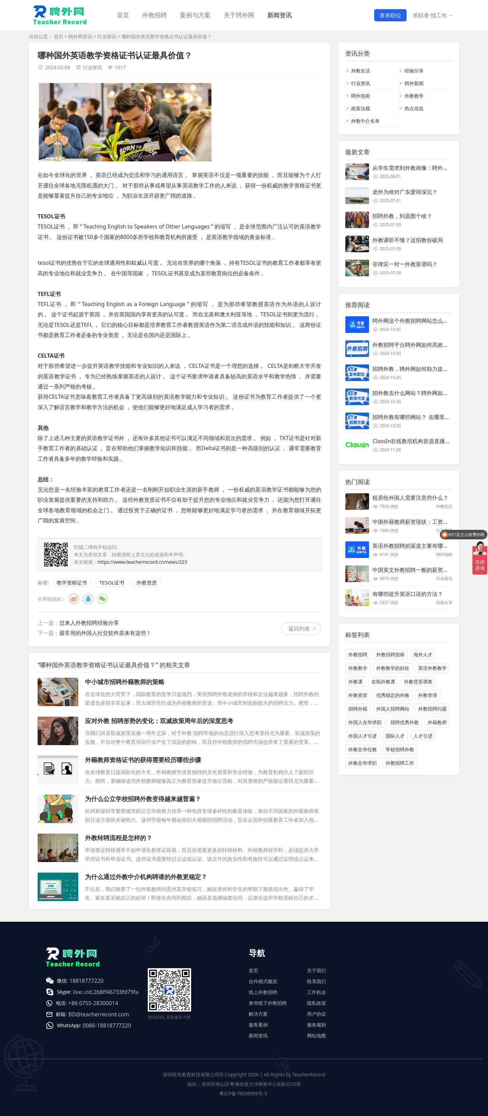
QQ (88, 599)
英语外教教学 (432, 668)
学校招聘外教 (400, 749)
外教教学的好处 (392, 668)
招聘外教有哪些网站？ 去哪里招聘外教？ (421, 417)
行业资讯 (106, 36)
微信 (102, 599)
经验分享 (414, 70)
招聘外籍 (357, 708)
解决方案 (258, 1014)
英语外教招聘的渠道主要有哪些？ (413, 546)
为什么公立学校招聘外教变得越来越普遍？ (143, 799)
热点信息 (414, 108)
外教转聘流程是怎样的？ (118, 838)
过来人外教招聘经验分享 (89, 622)
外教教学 (414, 96)
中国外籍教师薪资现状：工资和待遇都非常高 (426, 521)
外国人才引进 (362, 736)
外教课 (355, 681)
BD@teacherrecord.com (98, 1014)
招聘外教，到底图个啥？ (402, 216)
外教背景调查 (418, 681)
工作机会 (316, 992)
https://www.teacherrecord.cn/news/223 (142, 562)
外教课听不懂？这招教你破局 (407, 240)
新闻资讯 (279, 15)
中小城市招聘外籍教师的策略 (124, 682)
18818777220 (86, 980)
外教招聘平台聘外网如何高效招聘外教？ (421, 344)
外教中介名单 (365, 121)
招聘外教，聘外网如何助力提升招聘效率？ (423, 369)
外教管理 (427, 695)
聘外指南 (360, 96)
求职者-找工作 (433, 15)
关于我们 (316, 970)
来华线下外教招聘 (268, 1003)
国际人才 (395, 736)
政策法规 (360, 108)
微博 (74, 599)
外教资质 (147, 582)
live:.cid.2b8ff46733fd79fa (106, 992)
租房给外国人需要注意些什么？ (410, 497)
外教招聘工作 (400, 763)
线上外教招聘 (263, 992)
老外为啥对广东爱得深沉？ (405, 192)
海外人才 (422, 654)
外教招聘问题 (432, 708)
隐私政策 (316, 1003)
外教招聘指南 (390, 654)
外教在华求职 (362, 763)
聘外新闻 (414, 83)
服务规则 (316, 1024)
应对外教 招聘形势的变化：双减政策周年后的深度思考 (159, 721)
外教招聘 (357, 654)
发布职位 (390, 15)
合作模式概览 (263, 981)
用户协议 (316, 1014)
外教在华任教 (362, 749)
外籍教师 (437, 722)
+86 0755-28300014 (93, 1003)
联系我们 (316, 981)
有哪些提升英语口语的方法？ (407, 594)
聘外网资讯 (80, 36)
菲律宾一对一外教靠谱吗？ (405, 264)
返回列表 (299, 628)
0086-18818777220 (107, 1025)
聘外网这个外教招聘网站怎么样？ (413, 320)
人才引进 (422, 736)
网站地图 (316, 1035)
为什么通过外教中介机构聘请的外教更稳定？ (146, 877)
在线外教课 (383, 681)
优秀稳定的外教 (392, 695)
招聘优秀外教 (404, 722)
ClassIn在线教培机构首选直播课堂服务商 (422, 441)
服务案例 (258, 1024)
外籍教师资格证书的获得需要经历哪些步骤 (143, 760)
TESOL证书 (112, 582)
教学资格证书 (72, 582)
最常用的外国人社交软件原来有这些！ (105, 633)
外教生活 (360, 70)
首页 (123, 15)
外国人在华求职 (365, 722)
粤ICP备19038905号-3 (243, 1093)
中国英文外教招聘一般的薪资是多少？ (418, 570)
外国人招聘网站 (392, 708)
